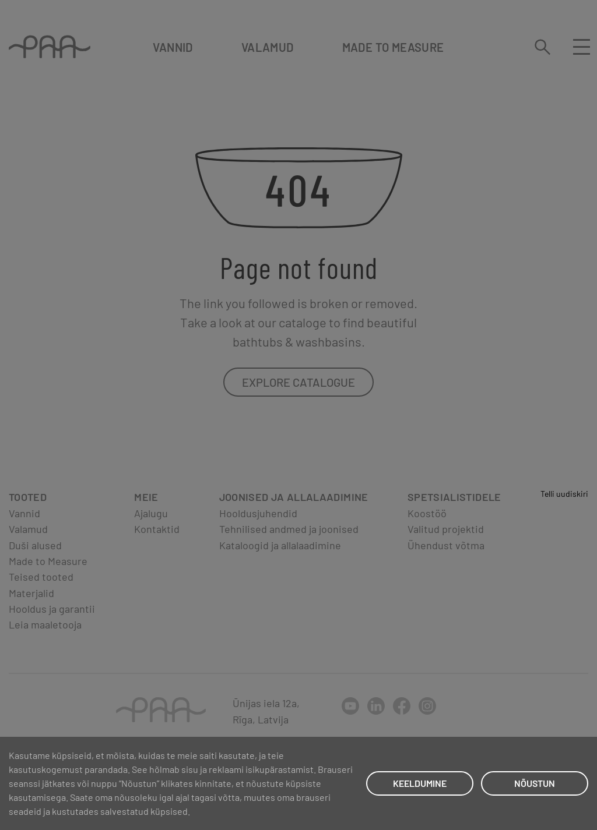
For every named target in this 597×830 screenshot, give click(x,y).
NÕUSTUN (534, 783)
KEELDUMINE (420, 783)
